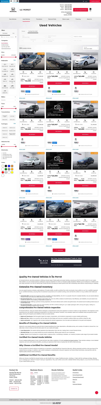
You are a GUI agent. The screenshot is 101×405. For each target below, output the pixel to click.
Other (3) (5, 158)
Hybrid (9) (5, 134)
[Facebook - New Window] (11, 393)
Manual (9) (5, 119)
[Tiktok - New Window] (17, 393)
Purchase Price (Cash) (33, 31)
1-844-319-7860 (68, 4)
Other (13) (5, 137)
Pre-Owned (5, 33)
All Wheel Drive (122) (7, 154)
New (13, 33)
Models (8, 100)
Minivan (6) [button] (12, 76)
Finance (23, 31)
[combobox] (66, 5)
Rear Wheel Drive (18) (7, 157)
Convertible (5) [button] (5, 71)
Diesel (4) (5, 127)
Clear (15, 60)
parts (20, 313)
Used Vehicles (4, 43)
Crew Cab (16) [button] (5, 87)
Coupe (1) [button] (12, 71)
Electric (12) (12, 127)
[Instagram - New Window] (14, 393)
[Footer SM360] (57, 403)
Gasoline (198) (12, 130)
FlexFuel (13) (5, 130)
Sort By (85, 47)
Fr (90, 10)
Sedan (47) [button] (5, 92)
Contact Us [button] (14, 388)
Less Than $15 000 (5, 46)
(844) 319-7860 (68, 6)
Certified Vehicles (4, 45)
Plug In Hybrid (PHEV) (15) (12, 134)
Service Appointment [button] (81, 9)
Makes (8, 96)
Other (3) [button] (5, 81)
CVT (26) (12, 116)
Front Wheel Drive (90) (7, 155)
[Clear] (15, 37)
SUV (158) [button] (12, 87)
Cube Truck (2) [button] (5, 66)
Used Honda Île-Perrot (6, 48)
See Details (32, 86)
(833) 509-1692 (68, 7)
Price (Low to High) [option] (88, 48)
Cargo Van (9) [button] (12, 66)
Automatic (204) (5, 116)
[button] (5, 1)
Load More (59, 250)
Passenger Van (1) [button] (12, 82)
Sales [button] (31, 372)
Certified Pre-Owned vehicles (71, 340)
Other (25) (12, 119)
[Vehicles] (66, 261)
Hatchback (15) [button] (5, 76)
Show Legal (22, 98)
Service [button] (36, 372)
